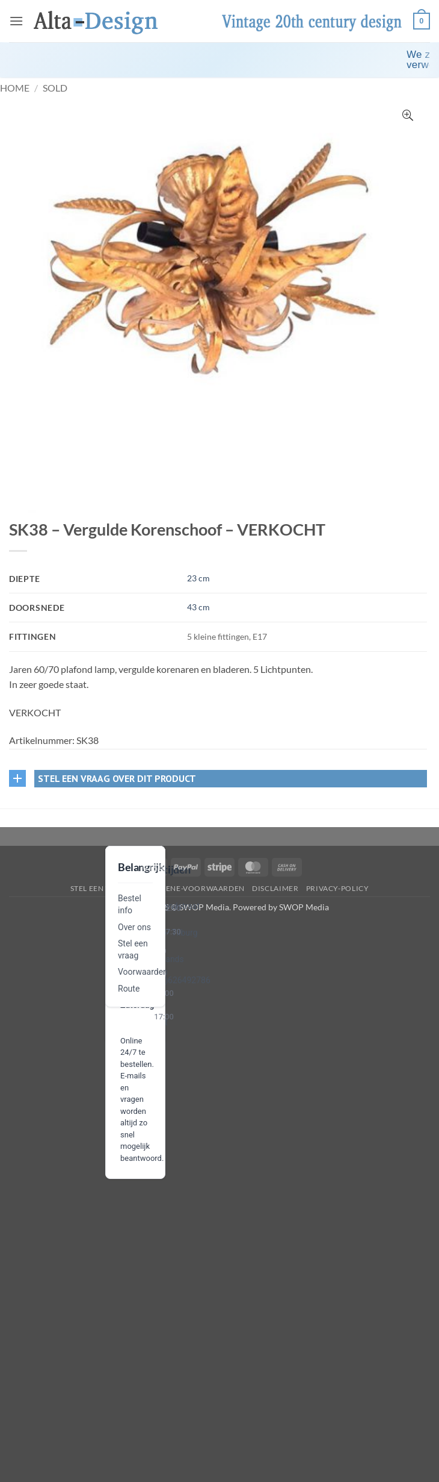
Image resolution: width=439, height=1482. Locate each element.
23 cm (198, 578)
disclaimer (275, 888)
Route (129, 988)
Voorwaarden (143, 972)
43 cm (198, 607)
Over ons (134, 927)
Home (14, 87)
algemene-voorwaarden (192, 888)
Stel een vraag (101, 888)
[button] (16, 21)
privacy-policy (337, 888)
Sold (55, 87)
